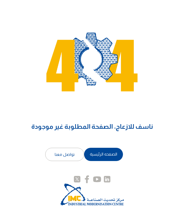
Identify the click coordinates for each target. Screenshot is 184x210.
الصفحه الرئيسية (103, 154)
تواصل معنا (65, 154)
